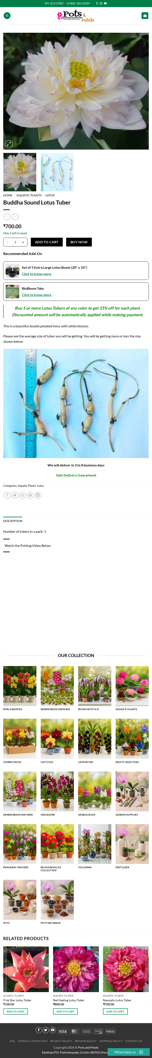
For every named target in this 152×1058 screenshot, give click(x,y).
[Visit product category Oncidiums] (57, 796)
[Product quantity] (15, 242)
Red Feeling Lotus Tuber (69, 1000)
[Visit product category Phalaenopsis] (19, 690)
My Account (54, 3)
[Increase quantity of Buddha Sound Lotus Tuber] (23, 242)
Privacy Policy (61, 1041)
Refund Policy (86, 1041)
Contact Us (133, 1041)
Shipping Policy (111, 1041)
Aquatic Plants (29, 195)
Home (7, 195)
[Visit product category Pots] (19, 904)
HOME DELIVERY (78, 3)
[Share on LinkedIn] (38, 495)
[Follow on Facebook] (97, 3)
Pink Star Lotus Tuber (17, 1000)
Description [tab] (12, 521)
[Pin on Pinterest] (30, 495)
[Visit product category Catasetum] (94, 743)
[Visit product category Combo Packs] (19, 743)
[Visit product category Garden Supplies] (132, 796)
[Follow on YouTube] (105, 3)
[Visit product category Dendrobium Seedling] (57, 690)
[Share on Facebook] (7, 495)
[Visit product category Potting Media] (57, 904)
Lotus (50, 195)
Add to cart (47, 242)
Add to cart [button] (16, 1011)
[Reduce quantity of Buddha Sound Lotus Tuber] (7, 242)
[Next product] (7, 217)
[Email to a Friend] (22, 495)
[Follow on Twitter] (46, 1030)
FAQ (12, 1041)
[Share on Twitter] (14, 495)
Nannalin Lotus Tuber (117, 1000)
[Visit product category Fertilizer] (132, 848)
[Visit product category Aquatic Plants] (132, 690)
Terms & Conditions (32, 1041)
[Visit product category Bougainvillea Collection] (57, 850)
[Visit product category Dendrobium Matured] (19, 796)
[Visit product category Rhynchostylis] (94, 690)
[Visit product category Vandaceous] (94, 796)
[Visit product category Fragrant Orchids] (19, 848)
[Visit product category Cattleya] (57, 743)
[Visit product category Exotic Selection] (132, 743)
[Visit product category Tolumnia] (94, 848)
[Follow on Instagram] (101, 3)
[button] (7, 15)
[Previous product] (15, 217)
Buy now (79, 242)
